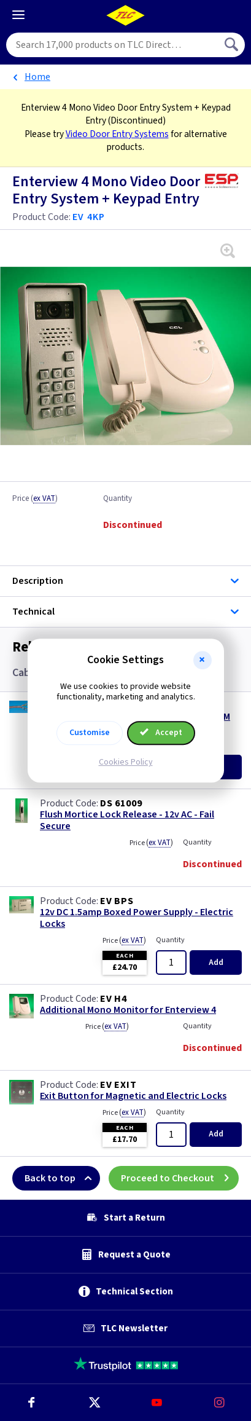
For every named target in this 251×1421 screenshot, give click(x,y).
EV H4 (113, 999)
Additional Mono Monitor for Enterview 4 (128, 1010)
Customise (89, 732)
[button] (202, 660)
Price (35, 499)
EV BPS (117, 901)
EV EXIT (118, 1085)
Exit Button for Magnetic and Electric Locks (133, 1096)
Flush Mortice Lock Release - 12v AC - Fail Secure (127, 820)
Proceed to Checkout (180, 1178)
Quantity (117, 499)
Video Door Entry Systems (117, 134)
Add (216, 962)
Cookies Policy (126, 762)
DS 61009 (121, 803)
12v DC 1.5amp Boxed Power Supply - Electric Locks (136, 918)
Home (37, 77)
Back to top (62, 1178)
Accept (161, 732)
